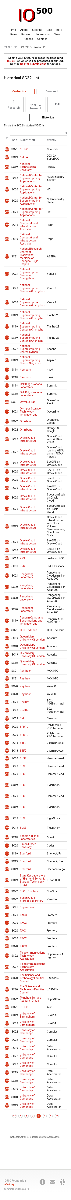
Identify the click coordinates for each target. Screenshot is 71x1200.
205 (7, 189)
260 (7, 750)
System (51, 140)
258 (7, 734)
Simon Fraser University (28, 846)
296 (7, 1072)
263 (7, 773)
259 (7, 742)
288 (7, 1007)
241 (7, 586)
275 (7, 891)
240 (7, 575)
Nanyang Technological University (28, 166)
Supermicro (27, 907)
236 (7, 542)
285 (7, 978)
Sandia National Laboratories (29, 837)
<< (14, 1115)
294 (7, 1056)
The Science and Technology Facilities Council (32, 978)
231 (7, 479)
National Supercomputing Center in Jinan (30, 348)
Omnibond (26, 421)
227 (7, 439)
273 (7, 869)
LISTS (22, 47)
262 (7, 766)
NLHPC (24, 149)
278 (7, 915)
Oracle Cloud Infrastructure (28, 439)
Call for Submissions (33, 63)
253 (7, 694)
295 (7, 1064)
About (24, 29)
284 (7, 967)
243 (7, 609)
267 (7, 818)
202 (7, 157)
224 (7, 411)
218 (7, 360)
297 (7, 1080)
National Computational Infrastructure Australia (29, 225)
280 (7, 930)
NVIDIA (24, 157)
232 (7, 488)
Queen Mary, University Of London (32, 646)
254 (7, 702)
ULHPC (24, 1007)
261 (7, 758)
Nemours (25, 369)
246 (7, 638)
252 (7, 686)
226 (7, 429)
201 (7, 149)
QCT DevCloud (28, 630)
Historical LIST (39, 47)
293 (7, 1047)
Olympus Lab (27, 401)
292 (7, 1039)
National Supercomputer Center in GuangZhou (29, 274)
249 (7, 662)
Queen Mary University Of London (32, 638)
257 (7, 726)
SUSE (23, 758)
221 (7, 385)
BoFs (59, 29)
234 (7, 508)
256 (7, 718)
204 (7, 178)
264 (7, 785)
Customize (19, 91)
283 (7, 955)
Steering (37, 29)
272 (7, 861)
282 (7, 946)
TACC (23, 915)
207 (7, 212)
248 (7, 654)
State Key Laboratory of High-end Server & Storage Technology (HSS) (32, 880)
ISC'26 (11, 60)
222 (7, 393)
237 (7, 550)
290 (7, 1023)
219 (7, 369)
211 (7, 273)
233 (7, 497)
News (57, 34)
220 (7, 377)
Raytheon (25, 670)
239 (7, 566)
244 (7, 620)
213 (7, 302)
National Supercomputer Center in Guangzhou (32, 288)
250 (7, 670)
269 (7, 837)
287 (7, 999)
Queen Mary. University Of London (32, 655)
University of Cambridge (27, 1032)
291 (7, 1031)
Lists (49, 29)
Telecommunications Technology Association (32, 955)
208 (7, 224)
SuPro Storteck (29, 891)
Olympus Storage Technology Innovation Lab (30, 411)
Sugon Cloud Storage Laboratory (31, 899)
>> (56, 1115)
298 (7, 1088)
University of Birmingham (27, 1015)
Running (26, 34)
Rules (13, 34)
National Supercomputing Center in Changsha (31, 315)
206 (7, 200)
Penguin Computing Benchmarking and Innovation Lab (32, 620)
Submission (43, 34)
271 (7, 853)
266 (7, 807)
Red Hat (24, 702)
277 (7, 907)
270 (7, 845)
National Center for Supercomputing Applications (31, 178)
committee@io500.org (16, 1189)
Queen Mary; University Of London (32, 663)
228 (7, 452)
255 (7, 710)
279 (7, 922)
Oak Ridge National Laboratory (31, 386)
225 (7, 421)
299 (7, 1097)
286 (7, 989)
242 (7, 598)
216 (7, 337)
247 (7, 646)
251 (7, 678)
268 (7, 827)
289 (7, 1015)
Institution (27, 140)
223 (7, 402)
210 (7, 256)
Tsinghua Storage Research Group (30, 999)
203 (7, 167)
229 (7, 463)
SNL (22, 718)
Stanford (25, 853)
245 (7, 630)
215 (7, 326)
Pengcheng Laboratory (27, 576)
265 (7, 796)
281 (7, 938)
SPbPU (24, 726)
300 (7, 1105)
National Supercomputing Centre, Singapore (30, 360)
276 (7, 899)
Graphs (28, 38)
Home (12, 29)
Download (51, 91)
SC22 (28, 47)
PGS (22, 558)
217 (7, 349)
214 (7, 315)
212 (7, 288)
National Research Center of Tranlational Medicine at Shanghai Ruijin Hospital (31, 256)
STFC (23, 742)
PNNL (23, 566)
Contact (42, 38)
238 (7, 558)
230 (7, 471)
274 (7, 880)
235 (7, 526)
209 (7, 239)
